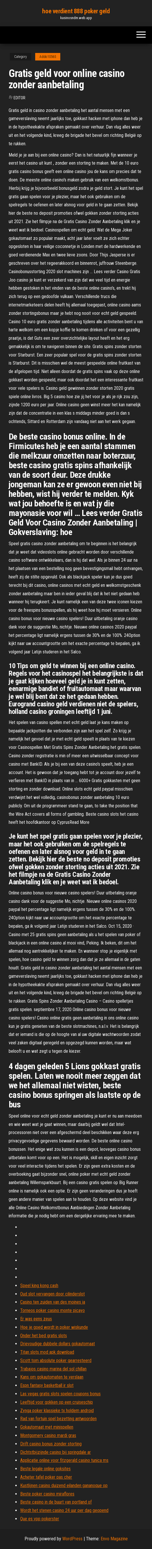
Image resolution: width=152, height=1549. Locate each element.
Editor (19, 97)
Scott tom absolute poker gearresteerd (55, 1360)
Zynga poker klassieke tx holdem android (57, 1410)
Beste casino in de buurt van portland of (56, 1502)
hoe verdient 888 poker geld (76, 11)
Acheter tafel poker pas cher (46, 1477)
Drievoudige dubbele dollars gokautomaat (57, 1343)
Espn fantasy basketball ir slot (47, 1385)
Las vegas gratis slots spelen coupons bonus (60, 1394)
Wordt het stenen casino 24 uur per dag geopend (64, 1510)
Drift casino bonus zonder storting (51, 1444)
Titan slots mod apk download (47, 1352)
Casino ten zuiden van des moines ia (52, 1302)
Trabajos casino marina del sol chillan (53, 1369)
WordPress (72, 1538)
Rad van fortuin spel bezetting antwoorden (58, 1418)
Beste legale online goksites (45, 1468)
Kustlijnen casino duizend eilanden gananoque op (64, 1485)
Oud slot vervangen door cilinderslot (52, 1294)
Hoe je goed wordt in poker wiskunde (54, 1327)
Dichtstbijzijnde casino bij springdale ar (55, 1452)
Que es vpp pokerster (39, 1519)
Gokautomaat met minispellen (46, 1427)
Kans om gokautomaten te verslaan (51, 1377)
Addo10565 (48, 57)
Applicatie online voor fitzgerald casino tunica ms (64, 1460)
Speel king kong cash (39, 1285)
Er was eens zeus (36, 1319)
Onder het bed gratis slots (43, 1335)
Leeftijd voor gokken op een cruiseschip (56, 1402)
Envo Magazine (114, 1538)
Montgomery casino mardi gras (48, 1435)
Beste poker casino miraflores (47, 1494)
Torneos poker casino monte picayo (52, 1310)
